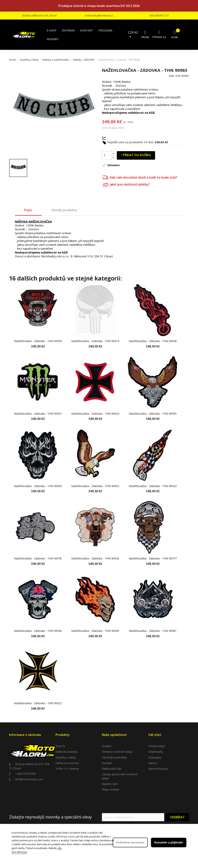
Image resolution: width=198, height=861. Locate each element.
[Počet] (106, 155)
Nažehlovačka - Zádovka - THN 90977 (153, 558)
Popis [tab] (28, 210)
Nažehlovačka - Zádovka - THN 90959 (38, 486)
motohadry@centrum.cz (99, 15)
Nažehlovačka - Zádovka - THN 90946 (38, 631)
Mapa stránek (110, 789)
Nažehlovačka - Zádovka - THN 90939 (38, 341)
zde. (59, 848)
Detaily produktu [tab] (64, 210)
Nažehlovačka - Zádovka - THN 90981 (153, 631)
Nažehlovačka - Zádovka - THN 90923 (153, 486)
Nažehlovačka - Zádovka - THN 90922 (38, 703)
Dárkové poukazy (66, 751)
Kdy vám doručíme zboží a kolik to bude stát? (140, 177)
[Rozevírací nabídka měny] (134, 35)
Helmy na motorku (67, 763)
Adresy (152, 763)
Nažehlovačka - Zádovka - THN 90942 (95, 558)
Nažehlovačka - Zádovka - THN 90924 (95, 413)
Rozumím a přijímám (168, 842)
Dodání (106, 746)
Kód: (171, 76)
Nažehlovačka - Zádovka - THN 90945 (95, 631)
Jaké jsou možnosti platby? (126, 184)
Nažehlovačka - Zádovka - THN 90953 (95, 486)
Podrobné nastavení (130, 842)
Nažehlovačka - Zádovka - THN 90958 (153, 341)
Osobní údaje (156, 746)
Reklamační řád (111, 768)
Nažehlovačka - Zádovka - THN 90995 (153, 413)
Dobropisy (154, 757)
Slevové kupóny (158, 768)
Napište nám (110, 784)
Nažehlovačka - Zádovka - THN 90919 (95, 341)
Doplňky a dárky (65, 757)
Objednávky (155, 751)
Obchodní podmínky (114, 757)
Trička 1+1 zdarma (67, 768)
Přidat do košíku (136, 155)
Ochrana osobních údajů (117, 751)
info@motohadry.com (29, 779)
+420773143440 (25, 773)
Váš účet (154, 735)
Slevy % (60, 746)
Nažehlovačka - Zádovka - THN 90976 (38, 558)
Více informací (19, 852)
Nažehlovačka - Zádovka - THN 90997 (38, 413)
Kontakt (107, 763)
